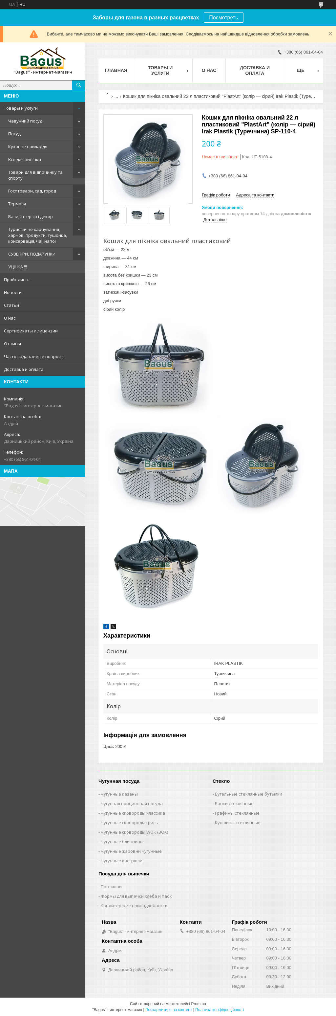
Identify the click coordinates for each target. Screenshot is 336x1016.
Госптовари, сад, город (32, 191)
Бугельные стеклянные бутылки (248, 794)
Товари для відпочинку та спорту (35, 175)
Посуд (14, 134)
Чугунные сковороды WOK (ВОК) (134, 832)
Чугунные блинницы (122, 842)
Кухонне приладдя (27, 146)
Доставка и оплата (24, 369)
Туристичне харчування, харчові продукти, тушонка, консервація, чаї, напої (37, 235)
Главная (116, 70)
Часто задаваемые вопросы (34, 356)
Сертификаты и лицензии (31, 331)
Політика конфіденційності (219, 1009)
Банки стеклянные (234, 803)
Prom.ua (198, 1004)
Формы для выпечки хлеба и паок (136, 896)
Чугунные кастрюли (121, 861)
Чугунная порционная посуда (132, 803)
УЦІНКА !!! (17, 267)
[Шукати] (78, 85)
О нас (9, 318)
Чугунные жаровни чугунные (131, 851)
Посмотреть (223, 17)
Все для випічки (24, 159)
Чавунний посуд (25, 121)
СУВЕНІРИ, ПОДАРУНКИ (31, 254)
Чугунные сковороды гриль (129, 822)
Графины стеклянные (237, 813)
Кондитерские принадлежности (134, 906)
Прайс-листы (17, 279)
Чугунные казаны (119, 794)
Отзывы (12, 344)
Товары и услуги (21, 108)
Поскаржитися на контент (168, 1009)
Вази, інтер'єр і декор (30, 216)
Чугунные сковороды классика (133, 813)
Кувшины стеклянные (238, 822)
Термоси (17, 204)
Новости (13, 292)
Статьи (11, 305)
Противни (111, 887)
